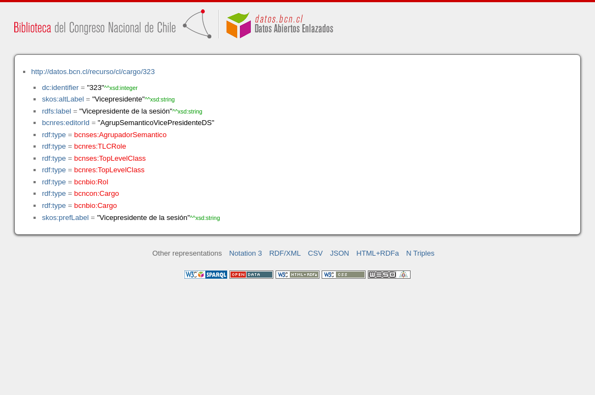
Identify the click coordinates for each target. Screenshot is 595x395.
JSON (339, 253)
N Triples (420, 253)
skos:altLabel (63, 99)
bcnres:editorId (65, 123)
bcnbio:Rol (91, 182)
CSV (315, 253)
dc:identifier (60, 87)
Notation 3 (245, 253)
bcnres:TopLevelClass (109, 170)
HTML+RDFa (377, 253)
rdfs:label (56, 111)
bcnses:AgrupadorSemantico (120, 135)
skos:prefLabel (65, 217)
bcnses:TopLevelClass (109, 158)
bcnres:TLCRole (100, 146)
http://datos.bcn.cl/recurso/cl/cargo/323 (93, 71)
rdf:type (54, 135)
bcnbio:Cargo (95, 205)
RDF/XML (285, 253)
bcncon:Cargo (96, 193)
